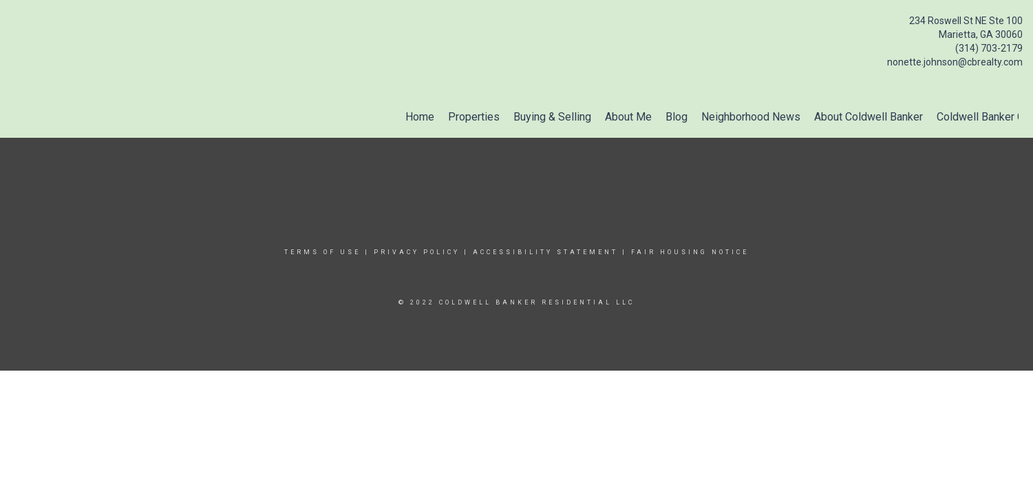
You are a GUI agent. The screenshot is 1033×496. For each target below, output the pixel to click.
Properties (474, 116)
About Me (628, 116)
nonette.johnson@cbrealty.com (955, 62)
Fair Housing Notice (690, 252)
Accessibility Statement (545, 252)
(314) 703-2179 (989, 48)
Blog (676, 116)
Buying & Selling (552, 116)
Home (419, 116)
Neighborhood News (750, 116)
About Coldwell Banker (868, 116)
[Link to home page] (14, 24)
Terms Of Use (322, 252)
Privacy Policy (417, 252)
